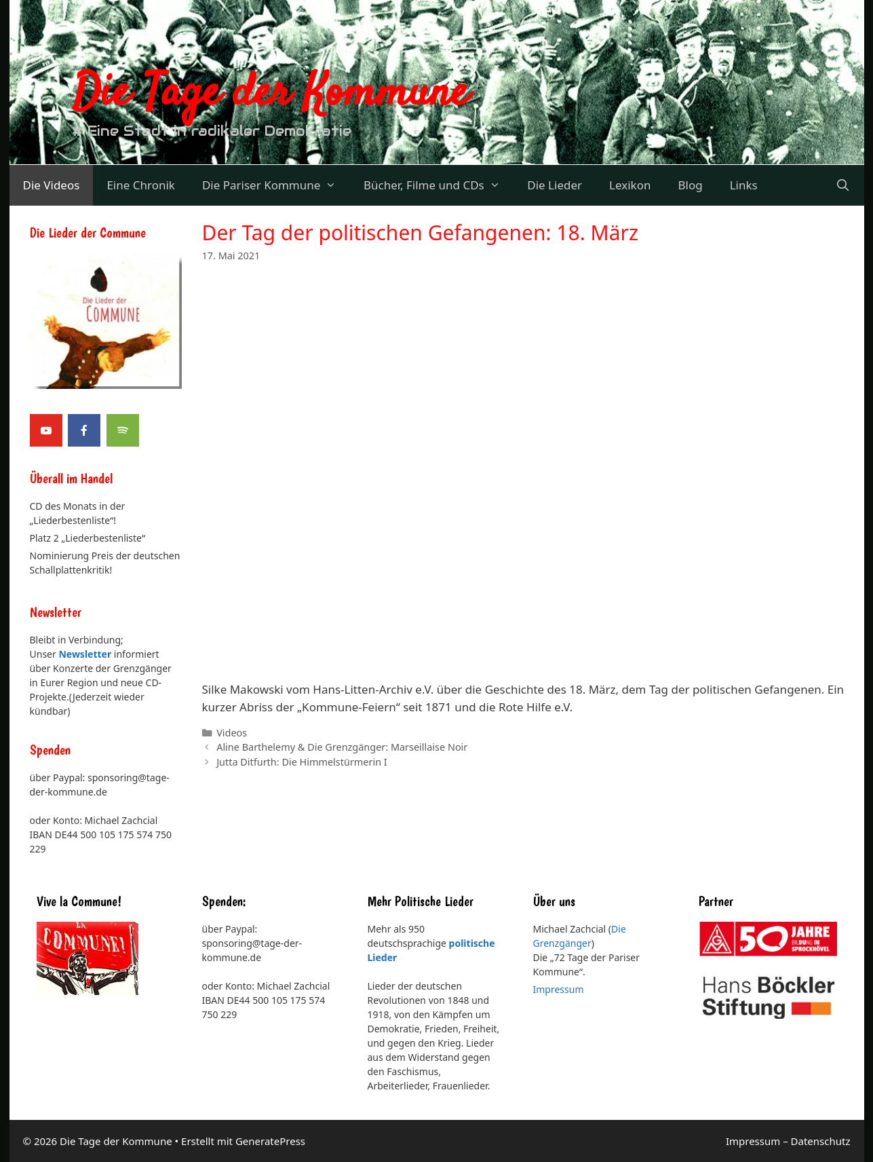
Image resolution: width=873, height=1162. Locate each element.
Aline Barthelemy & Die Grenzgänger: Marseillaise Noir (341, 747)
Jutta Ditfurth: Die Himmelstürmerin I (301, 761)
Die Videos (51, 185)
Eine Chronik (140, 185)
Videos (231, 732)
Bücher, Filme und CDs (438, 185)
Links (744, 185)
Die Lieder (554, 185)
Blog (690, 185)
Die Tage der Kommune (271, 93)
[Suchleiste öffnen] (843, 185)
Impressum (558, 989)
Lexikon (630, 185)
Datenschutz (821, 1141)
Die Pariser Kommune (276, 185)
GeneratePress (270, 1141)
